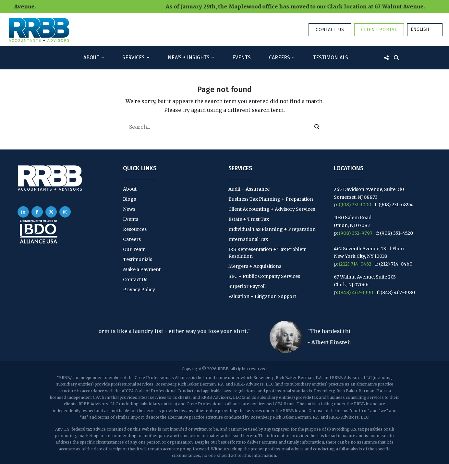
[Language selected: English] (425, 29)
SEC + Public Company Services (264, 276)
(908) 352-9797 (355, 233)
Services (133, 57)
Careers (279, 57)
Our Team (134, 249)
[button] (317, 127)
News (129, 209)
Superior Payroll (247, 286)
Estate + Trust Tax (248, 219)
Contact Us (330, 29)
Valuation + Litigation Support (262, 296)
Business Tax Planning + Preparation (270, 199)
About (91, 57)
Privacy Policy (139, 289)
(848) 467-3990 (356, 292)
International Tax (248, 239)
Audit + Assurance (249, 189)
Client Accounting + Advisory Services (271, 209)
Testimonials (330, 57)
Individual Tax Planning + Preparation (272, 229)
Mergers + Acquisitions (254, 266)
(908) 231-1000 (355, 205)
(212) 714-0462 (355, 264)
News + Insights (189, 57)
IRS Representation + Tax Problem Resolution (267, 252)
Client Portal (379, 29)
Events (241, 57)
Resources (135, 229)
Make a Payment (142, 269)
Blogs (129, 199)
